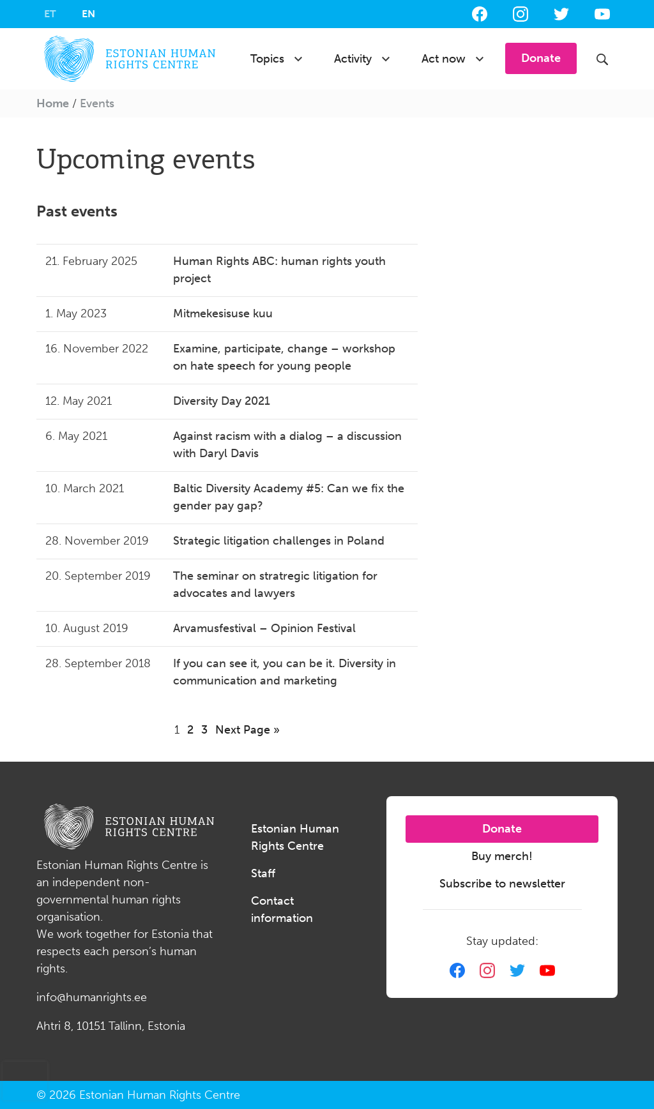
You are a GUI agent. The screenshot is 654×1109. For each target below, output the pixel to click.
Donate (502, 829)
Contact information (282, 909)
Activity (353, 59)
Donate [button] (541, 58)
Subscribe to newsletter (502, 884)
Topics (267, 59)
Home (52, 103)
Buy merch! (502, 856)
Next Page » (247, 730)
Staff (263, 873)
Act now (444, 59)
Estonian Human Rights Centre (295, 837)
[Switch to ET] (50, 14)
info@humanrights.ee (91, 997)
